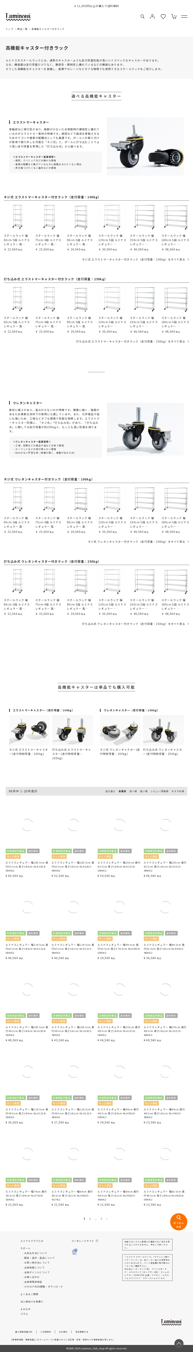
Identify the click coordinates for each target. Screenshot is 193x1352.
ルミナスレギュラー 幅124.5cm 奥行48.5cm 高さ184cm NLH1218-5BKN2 (27, 1113)
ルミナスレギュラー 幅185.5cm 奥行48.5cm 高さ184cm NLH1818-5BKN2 (27, 1031)
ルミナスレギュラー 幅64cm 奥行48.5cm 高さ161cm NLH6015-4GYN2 (72, 1195)
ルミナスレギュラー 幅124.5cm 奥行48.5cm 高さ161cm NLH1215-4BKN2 (73, 1113)
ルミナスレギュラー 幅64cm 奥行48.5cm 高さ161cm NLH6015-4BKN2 (118, 1195)
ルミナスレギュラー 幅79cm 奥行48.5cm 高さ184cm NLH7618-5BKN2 (26, 1195)
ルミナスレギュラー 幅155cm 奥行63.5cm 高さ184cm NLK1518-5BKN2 (119, 866)
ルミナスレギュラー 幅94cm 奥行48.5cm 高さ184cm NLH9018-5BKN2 (118, 1113)
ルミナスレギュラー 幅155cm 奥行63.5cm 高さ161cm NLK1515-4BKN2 (165, 866)
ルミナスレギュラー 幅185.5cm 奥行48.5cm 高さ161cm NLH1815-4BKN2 (73, 1031)
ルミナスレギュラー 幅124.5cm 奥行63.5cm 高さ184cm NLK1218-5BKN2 (27, 948)
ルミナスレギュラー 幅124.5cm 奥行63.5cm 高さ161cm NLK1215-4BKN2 (73, 948)
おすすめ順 (178, 791)
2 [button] (90, 1219)
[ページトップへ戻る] (179, 1343)
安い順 (133, 791)
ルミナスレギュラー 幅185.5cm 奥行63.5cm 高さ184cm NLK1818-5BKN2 (27, 866)
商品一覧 (22, 28)
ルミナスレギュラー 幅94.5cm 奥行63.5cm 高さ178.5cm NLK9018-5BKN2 (119, 948)
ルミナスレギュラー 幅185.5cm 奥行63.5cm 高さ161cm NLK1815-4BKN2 (73, 866)
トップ (9, 28)
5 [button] (101, 1219)
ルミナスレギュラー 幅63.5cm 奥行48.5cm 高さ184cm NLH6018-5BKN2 (164, 1195)
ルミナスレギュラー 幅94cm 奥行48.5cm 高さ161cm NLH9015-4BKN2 (164, 1113)
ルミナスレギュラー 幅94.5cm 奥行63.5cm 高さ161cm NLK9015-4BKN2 (164, 948)
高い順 (144, 791)
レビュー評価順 (159, 791)
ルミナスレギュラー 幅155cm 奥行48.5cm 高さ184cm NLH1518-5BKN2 (119, 1031)
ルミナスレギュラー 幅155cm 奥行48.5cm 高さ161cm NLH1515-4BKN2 (165, 1031)
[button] (108, 1219)
